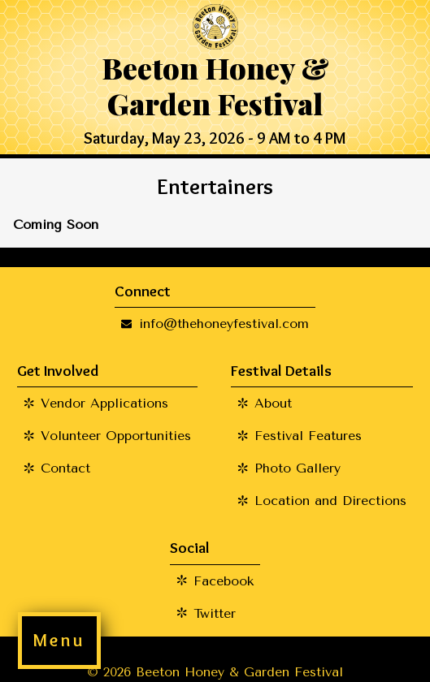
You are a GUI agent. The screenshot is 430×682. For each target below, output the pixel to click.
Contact (65, 468)
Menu (59, 640)
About (273, 403)
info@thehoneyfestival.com (224, 323)
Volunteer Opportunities (116, 435)
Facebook (223, 581)
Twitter (214, 613)
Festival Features (308, 435)
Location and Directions (330, 500)
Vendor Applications (104, 403)
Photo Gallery (297, 468)
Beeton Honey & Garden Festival (215, 85)
